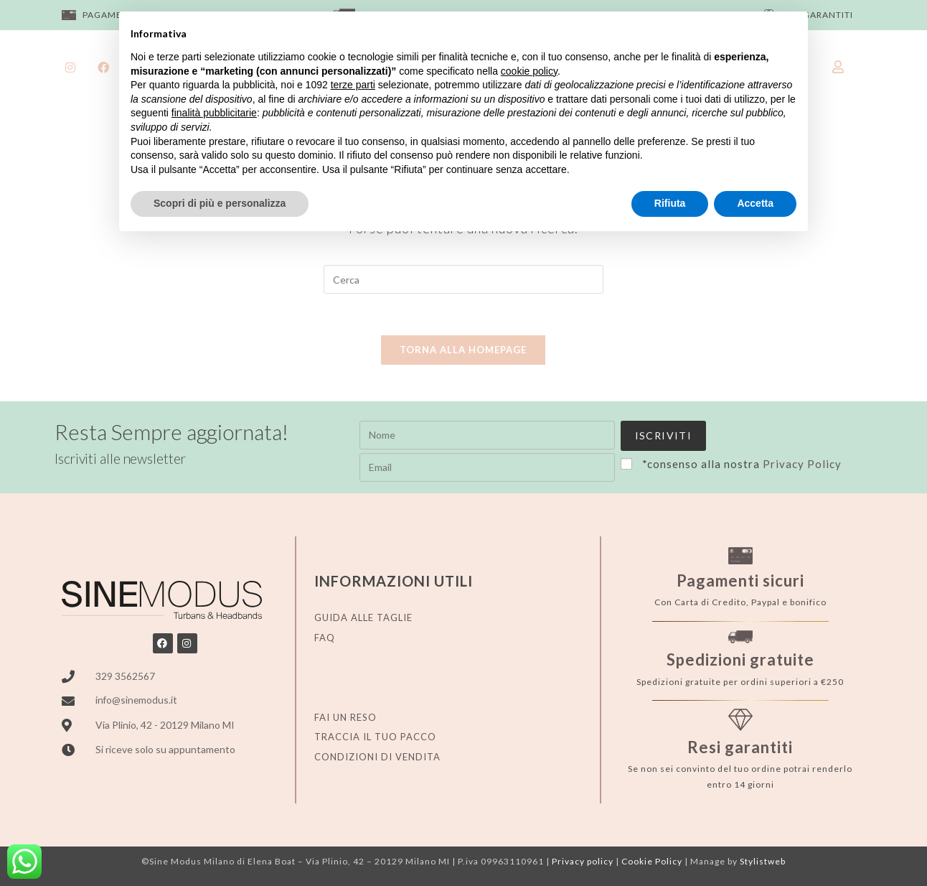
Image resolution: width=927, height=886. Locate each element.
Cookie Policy (651, 856)
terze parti (353, 84)
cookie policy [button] (529, 71)
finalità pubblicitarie (214, 112)
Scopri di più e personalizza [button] (220, 203)
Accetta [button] (755, 203)
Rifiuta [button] (670, 203)
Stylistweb (763, 856)
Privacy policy (582, 856)
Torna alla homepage (463, 352)
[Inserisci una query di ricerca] (463, 279)
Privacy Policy (541, 466)
